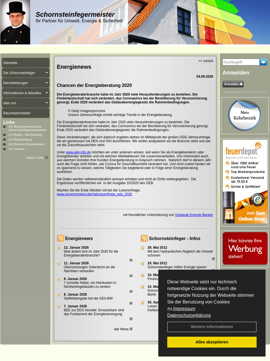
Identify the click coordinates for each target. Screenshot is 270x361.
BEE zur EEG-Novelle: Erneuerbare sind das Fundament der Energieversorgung (94, 312)
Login (58, 347)
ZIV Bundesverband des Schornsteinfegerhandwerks (28, 128)
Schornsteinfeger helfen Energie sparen (177, 267)
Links (9, 122)
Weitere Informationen (212, 326)
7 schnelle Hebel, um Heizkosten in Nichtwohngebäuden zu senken (90, 285)
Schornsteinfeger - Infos (174, 238)
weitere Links (36, 157)
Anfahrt (144, 347)
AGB (157, 347)
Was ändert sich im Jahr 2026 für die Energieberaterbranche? (91, 253)
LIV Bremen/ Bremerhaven (27, 144)
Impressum (184, 308)
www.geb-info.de (78, 152)
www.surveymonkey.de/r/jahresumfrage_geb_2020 (94, 194)
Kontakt (72, 347)
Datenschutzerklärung (189, 315)
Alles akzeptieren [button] (211, 342)
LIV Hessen (17, 149)
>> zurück (206, 61)
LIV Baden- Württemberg (26, 134)
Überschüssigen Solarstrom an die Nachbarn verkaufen (89, 269)
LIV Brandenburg (20, 139)
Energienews (79, 238)
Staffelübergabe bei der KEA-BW (88, 298)
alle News (123, 329)
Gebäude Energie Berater (194, 215)
